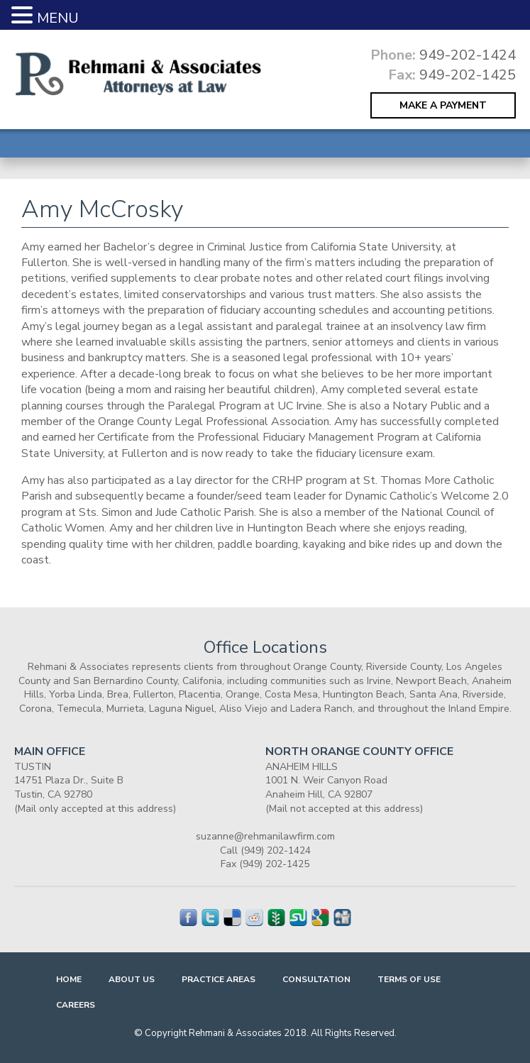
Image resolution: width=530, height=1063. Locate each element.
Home (69, 979)
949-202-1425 (467, 74)
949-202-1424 (467, 55)
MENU (58, 18)
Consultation (316, 979)
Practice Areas (218, 979)
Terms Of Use (409, 979)
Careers (75, 1004)
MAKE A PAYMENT (443, 105)
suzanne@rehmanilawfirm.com (265, 836)
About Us (132, 979)
